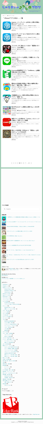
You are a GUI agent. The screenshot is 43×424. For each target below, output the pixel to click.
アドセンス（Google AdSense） (10, 324)
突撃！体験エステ (8, 382)
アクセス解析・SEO (8, 322)
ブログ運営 (6, 328)
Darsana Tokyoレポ (8, 289)
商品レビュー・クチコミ (7, 345)
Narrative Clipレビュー (8, 307)
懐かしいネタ (5, 357)
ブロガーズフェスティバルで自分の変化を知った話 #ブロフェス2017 (20, 259)
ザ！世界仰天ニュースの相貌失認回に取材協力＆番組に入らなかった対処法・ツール (23, 217)
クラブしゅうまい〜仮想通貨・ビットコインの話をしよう (13, 278)
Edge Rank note (36, 414)
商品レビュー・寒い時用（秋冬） (11, 354)
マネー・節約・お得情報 (7, 333)
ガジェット (5, 305)
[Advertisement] (12, 152)
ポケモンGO (5, 331)
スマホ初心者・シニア (7, 315)
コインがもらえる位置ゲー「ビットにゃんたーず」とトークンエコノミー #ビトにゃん (23, 221)
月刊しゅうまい (7, 385)
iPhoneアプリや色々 (32, 25)
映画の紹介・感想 (6, 363)
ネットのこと (5, 318)
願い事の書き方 (5, 275)
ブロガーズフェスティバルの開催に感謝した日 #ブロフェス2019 (19, 231)
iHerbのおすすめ (7, 376)
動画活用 (6, 330)
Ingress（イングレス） (23, 25)
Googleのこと (5, 286)
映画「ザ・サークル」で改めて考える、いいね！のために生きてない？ (20, 250)
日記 (3, 362)
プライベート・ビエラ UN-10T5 (10, 351)
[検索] (21, 209)
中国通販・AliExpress (8, 377)
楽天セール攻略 (7, 336)
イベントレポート (6, 299)
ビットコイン (7, 366)
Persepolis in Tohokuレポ (9, 290)
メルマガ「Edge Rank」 (7, 337)
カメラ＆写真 (5, 301)
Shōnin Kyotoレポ (8, 292)
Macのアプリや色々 (7, 295)
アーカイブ (4, 390)
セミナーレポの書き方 (7, 316)
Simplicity (25, 421)
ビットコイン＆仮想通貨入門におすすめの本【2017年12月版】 (18, 245)
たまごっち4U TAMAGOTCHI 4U (11, 347)
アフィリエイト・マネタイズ (10, 325)
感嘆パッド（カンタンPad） (10, 308)
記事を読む (14, 30)
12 (28, 163)
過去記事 (4, 383)
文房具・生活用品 (6, 359)
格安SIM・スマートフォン (8, 371)
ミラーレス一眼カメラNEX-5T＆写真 (11, 304)
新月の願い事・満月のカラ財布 (9, 360)
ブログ (4, 319)
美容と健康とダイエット (7, 380)
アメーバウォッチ (6, 298)
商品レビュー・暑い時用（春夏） (11, 356)
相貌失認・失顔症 (6, 379)
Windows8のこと (6, 296)
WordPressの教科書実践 (9, 321)
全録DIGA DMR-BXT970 (9, 353)
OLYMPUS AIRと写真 (8, 302)
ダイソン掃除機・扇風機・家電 (10, 348)
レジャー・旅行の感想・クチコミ (9, 339)
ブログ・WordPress (8, 327)
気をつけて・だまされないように (9, 373)
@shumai (11, 268)
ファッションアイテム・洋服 (10, 350)
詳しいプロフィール (14, 269)
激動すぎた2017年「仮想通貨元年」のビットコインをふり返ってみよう (20, 240)
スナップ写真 (5, 313)
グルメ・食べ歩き (6, 310)
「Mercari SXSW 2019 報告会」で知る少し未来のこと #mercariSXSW (20, 226)
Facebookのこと (6, 284)
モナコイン (6, 368)
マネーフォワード (8, 334)
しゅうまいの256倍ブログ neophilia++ (9, 3)
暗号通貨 (4, 365)
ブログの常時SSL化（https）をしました (14, 235)
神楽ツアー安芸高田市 (8, 342)
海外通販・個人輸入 (7, 374)
